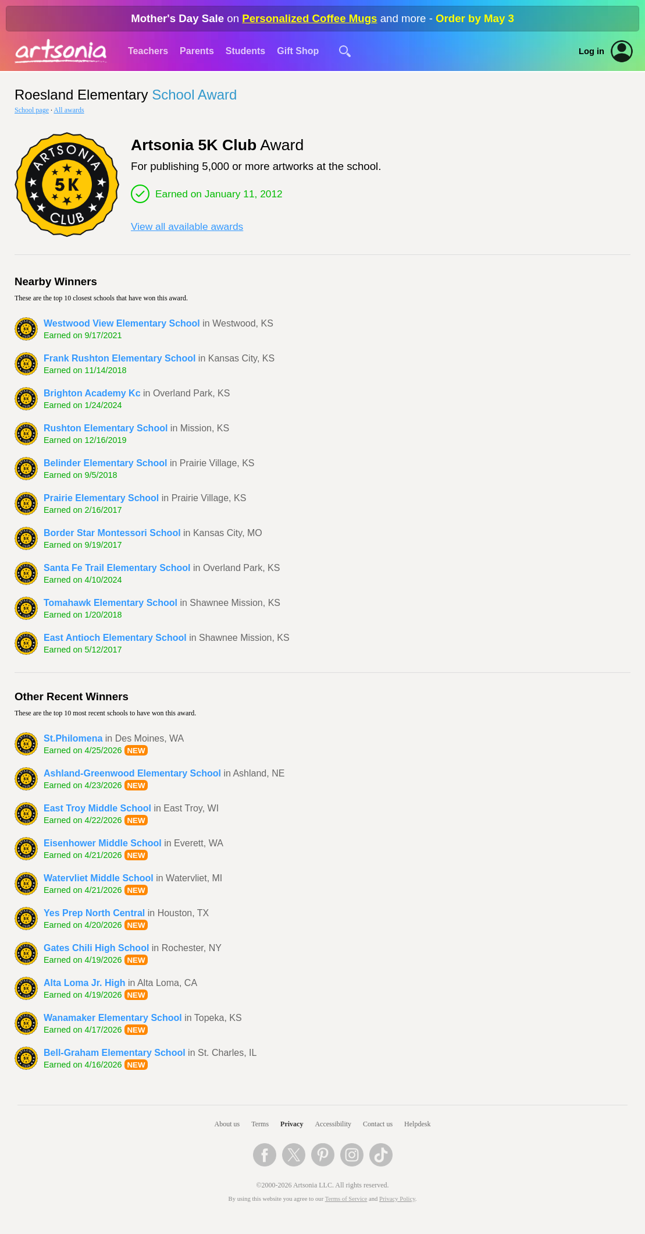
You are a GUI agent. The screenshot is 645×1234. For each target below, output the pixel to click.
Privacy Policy (397, 1199)
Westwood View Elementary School (122, 323)
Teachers (148, 51)
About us (227, 1124)
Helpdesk (417, 1124)
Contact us (378, 1124)
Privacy (291, 1124)
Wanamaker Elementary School (113, 1018)
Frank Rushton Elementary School (119, 358)
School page (32, 110)
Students (245, 51)
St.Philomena (73, 738)
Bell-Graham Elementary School (115, 1053)
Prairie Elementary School (101, 498)
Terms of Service (346, 1199)
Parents (197, 51)
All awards (69, 110)
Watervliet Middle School (99, 878)
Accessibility (333, 1124)
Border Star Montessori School (112, 533)
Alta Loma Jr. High (84, 983)
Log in (591, 51)
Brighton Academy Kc (92, 393)
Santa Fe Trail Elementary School (117, 568)
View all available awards (187, 226)
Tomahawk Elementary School (110, 603)
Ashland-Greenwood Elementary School (132, 773)
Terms (260, 1124)
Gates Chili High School (96, 948)
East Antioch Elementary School (115, 638)
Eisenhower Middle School (103, 843)
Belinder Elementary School (106, 463)
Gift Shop (298, 51)
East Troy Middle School (97, 808)
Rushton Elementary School (106, 428)
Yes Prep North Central (94, 913)
